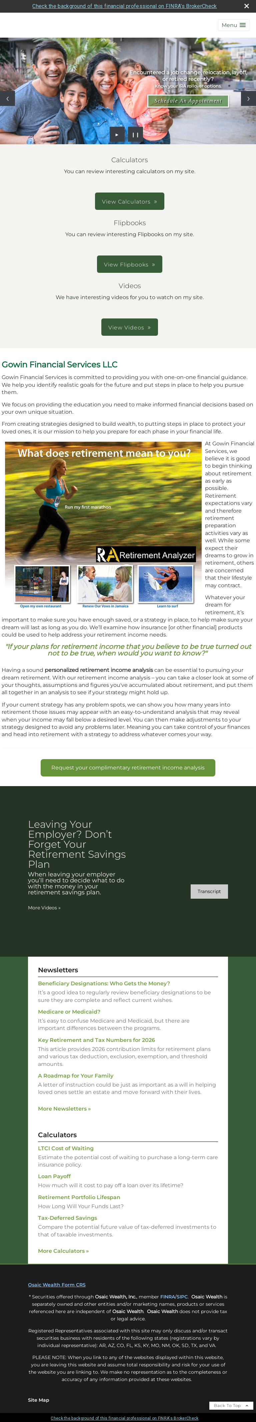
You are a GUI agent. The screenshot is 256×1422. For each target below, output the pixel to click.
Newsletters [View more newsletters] (58, 970)
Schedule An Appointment (188, 101)
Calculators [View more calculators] (57, 1135)
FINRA (167, 1297)
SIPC (182, 1297)
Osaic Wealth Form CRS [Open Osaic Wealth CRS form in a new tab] (57, 1285)
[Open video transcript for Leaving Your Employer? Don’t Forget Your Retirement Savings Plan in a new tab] (209, 891)
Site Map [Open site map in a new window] (38, 1400)
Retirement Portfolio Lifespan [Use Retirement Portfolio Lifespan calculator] (79, 1197)
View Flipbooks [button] (126, 264)
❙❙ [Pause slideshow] (135, 134)
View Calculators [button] (126, 202)
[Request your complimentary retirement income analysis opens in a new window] (128, 767)
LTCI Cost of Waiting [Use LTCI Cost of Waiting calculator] (66, 1148)
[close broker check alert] (246, 6)
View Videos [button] (126, 327)
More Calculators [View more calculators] (63, 1251)
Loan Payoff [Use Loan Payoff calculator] (54, 1176)
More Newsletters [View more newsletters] (64, 1109)
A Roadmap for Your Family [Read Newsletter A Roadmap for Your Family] (75, 1076)
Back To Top (231, 1405)
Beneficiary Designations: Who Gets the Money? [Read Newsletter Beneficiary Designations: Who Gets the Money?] (104, 983)
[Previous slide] (7, 98)
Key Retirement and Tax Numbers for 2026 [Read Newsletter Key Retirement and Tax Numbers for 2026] (96, 1040)
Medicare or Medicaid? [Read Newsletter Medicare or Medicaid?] (69, 1012)
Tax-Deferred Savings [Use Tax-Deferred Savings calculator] (67, 1218)
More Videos (44, 907)
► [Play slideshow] (117, 134)
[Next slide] (248, 98)
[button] (233, 25)
